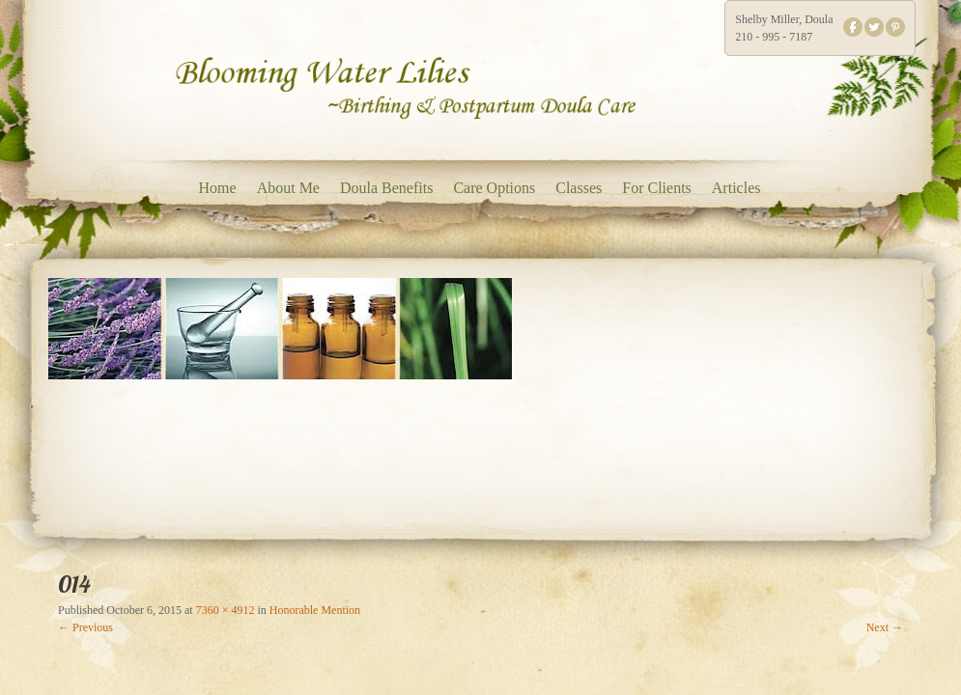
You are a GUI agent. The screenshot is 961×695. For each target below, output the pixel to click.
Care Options (494, 188)
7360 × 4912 (225, 610)
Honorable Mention (314, 610)
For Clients (657, 188)
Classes (578, 188)
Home (218, 188)
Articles (736, 188)
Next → (884, 627)
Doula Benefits (386, 188)
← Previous (85, 627)
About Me (288, 188)
